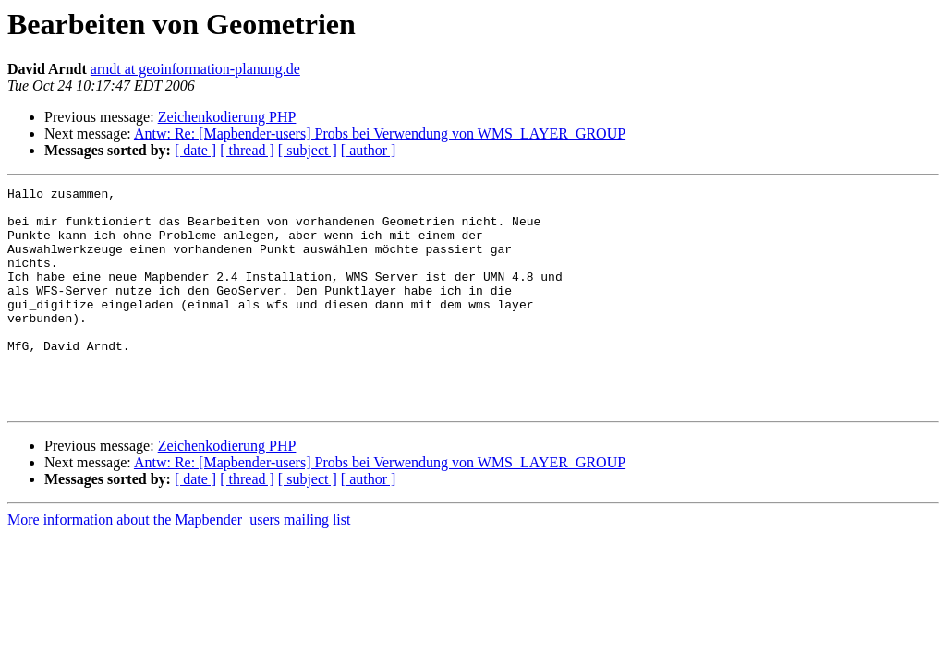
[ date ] (195, 150)
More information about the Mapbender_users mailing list (178, 564)
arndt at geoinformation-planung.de (195, 69)
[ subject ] (307, 150)
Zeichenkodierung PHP (227, 117)
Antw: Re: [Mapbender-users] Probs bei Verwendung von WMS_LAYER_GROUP (379, 133)
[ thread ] (247, 150)
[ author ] (368, 150)
